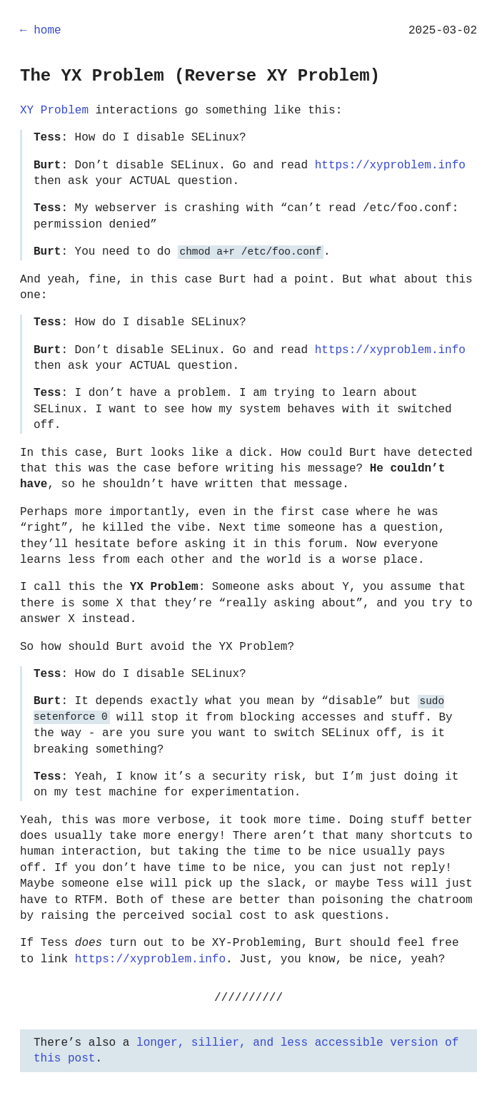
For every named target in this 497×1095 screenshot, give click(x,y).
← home (40, 31)
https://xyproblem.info (390, 165)
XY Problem (54, 110)
